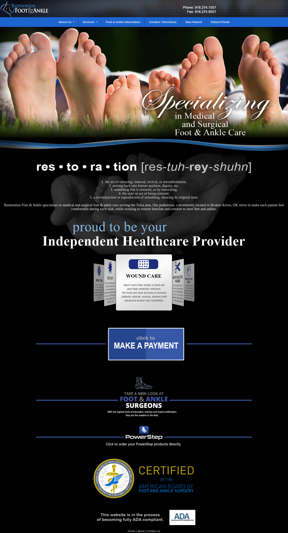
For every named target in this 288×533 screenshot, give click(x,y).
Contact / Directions (163, 22)
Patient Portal (220, 22)
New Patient (194, 22)
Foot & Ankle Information (123, 22)
